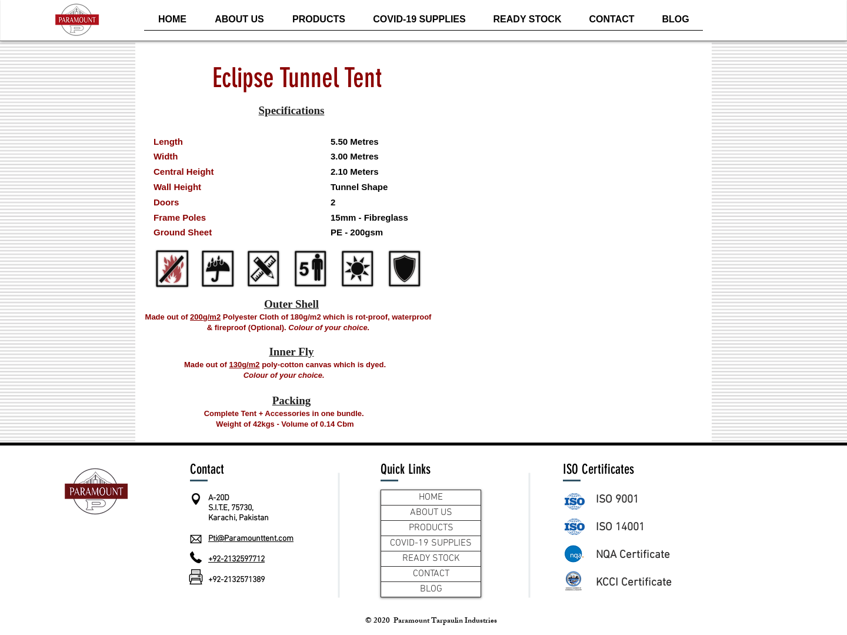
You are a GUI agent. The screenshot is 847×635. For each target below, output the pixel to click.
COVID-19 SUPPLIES (431, 543)
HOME (431, 497)
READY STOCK (431, 558)
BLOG (431, 589)
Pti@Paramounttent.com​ (251, 539)
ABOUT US (431, 512)
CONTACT (431, 574)
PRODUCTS (431, 528)
